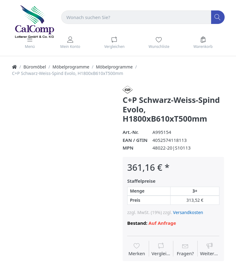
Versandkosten (188, 212)
